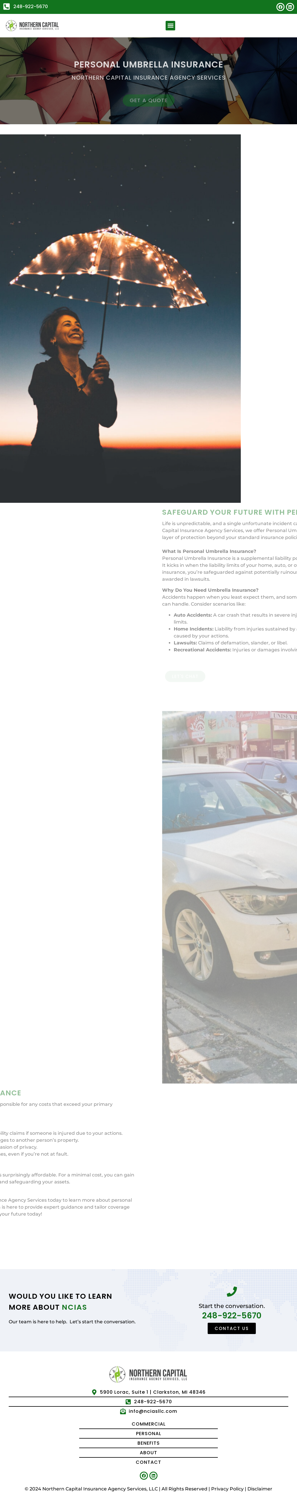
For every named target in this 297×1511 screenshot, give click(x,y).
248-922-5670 (231, 1315)
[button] (170, 25)
